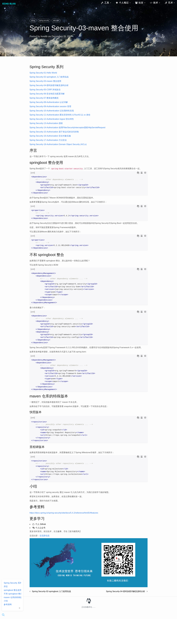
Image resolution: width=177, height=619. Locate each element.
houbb (44, 36)
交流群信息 (45, 536)
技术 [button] (155, 2)
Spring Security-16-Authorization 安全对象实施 (50, 136)
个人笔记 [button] (123, 2)
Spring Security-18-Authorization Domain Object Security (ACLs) (58, 144)
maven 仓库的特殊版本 (12, 597)
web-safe (56, 20)
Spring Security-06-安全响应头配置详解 (47, 94)
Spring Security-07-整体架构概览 (44, 98)
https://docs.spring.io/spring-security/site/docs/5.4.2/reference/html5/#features (64, 513)
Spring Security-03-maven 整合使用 (45, 81)
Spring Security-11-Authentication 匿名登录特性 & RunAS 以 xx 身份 (60, 115)
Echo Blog (9, 3)
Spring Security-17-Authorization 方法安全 (48, 140)
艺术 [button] (170, 2)
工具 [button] (106, 2)
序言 (6, 586)
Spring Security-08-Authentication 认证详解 (49, 102)
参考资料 (8, 604)
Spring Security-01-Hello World (43, 73)
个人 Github (39, 524)
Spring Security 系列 (12, 583)
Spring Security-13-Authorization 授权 (46, 123)
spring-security (44, 20)
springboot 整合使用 (12, 590)
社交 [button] (140, 2)
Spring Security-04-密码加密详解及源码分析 (49, 85)
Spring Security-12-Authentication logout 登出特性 (52, 119)
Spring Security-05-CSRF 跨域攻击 (45, 90)
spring (33, 20)
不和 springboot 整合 (12, 594)
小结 (6, 601)
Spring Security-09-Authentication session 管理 (50, 106)
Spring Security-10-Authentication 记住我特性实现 (52, 111)
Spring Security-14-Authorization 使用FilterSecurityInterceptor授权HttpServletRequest (67, 127)
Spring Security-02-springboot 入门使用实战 (49, 77)
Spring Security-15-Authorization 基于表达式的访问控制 (54, 132)
